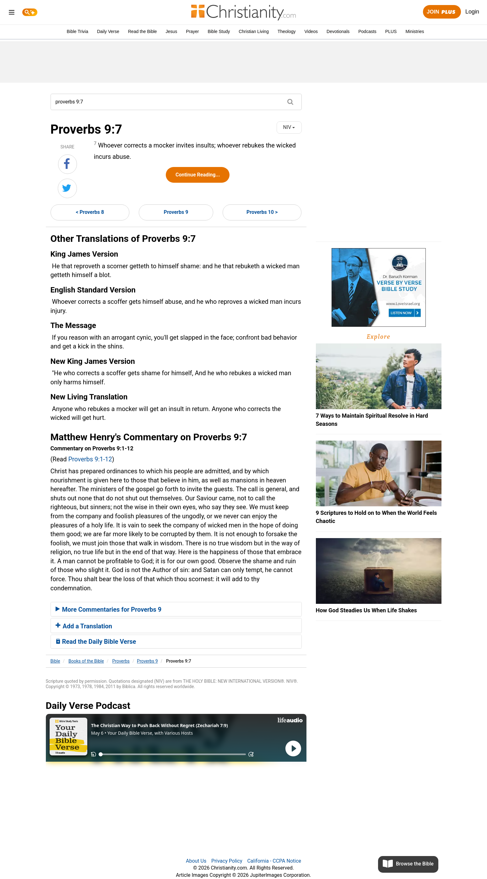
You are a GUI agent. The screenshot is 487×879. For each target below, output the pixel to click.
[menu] (12, 13)
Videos (311, 31)
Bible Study (219, 31)
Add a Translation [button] (84, 626)
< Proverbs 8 (90, 212)
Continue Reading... (198, 175)
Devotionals (338, 31)
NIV (289, 127)
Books (86, 661)
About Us (196, 861)
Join (442, 12)
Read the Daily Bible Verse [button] (96, 641)
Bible (55, 661)
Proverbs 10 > (262, 212)
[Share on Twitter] (67, 188)
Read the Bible (142, 31)
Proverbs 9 (176, 212)
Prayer (192, 31)
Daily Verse (108, 31)
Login (472, 11)
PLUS (391, 31)
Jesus (171, 31)
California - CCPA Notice (274, 861)
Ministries (414, 31)
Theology (287, 31)
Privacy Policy (226, 861)
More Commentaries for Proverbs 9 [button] (109, 609)
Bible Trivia (77, 31)
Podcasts (367, 31)
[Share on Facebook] (67, 164)
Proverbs (121, 661)
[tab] (176, 609)
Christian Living (254, 31)
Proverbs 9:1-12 (90, 459)
